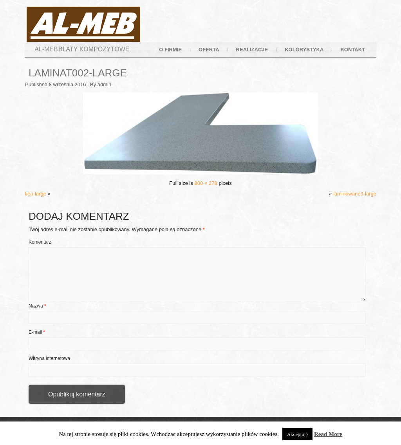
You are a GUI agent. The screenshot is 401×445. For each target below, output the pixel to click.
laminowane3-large (354, 194)
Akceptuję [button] (297, 434)
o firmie (170, 49)
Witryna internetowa (49, 358)
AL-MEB (46, 49)
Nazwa (37, 306)
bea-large (35, 194)
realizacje (252, 49)
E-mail (37, 332)
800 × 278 (206, 183)
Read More (328, 434)
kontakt (352, 49)
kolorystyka (304, 49)
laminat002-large (78, 73)
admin (104, 84)
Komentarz (40, 242)
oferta (209, 49)
